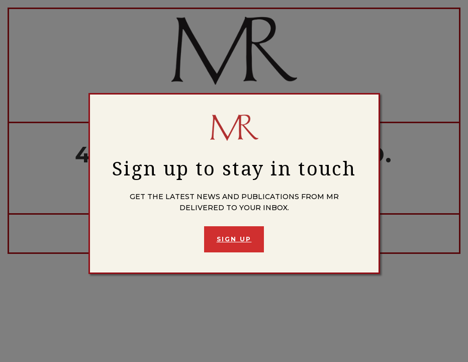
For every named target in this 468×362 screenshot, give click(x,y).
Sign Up (234, 239)
